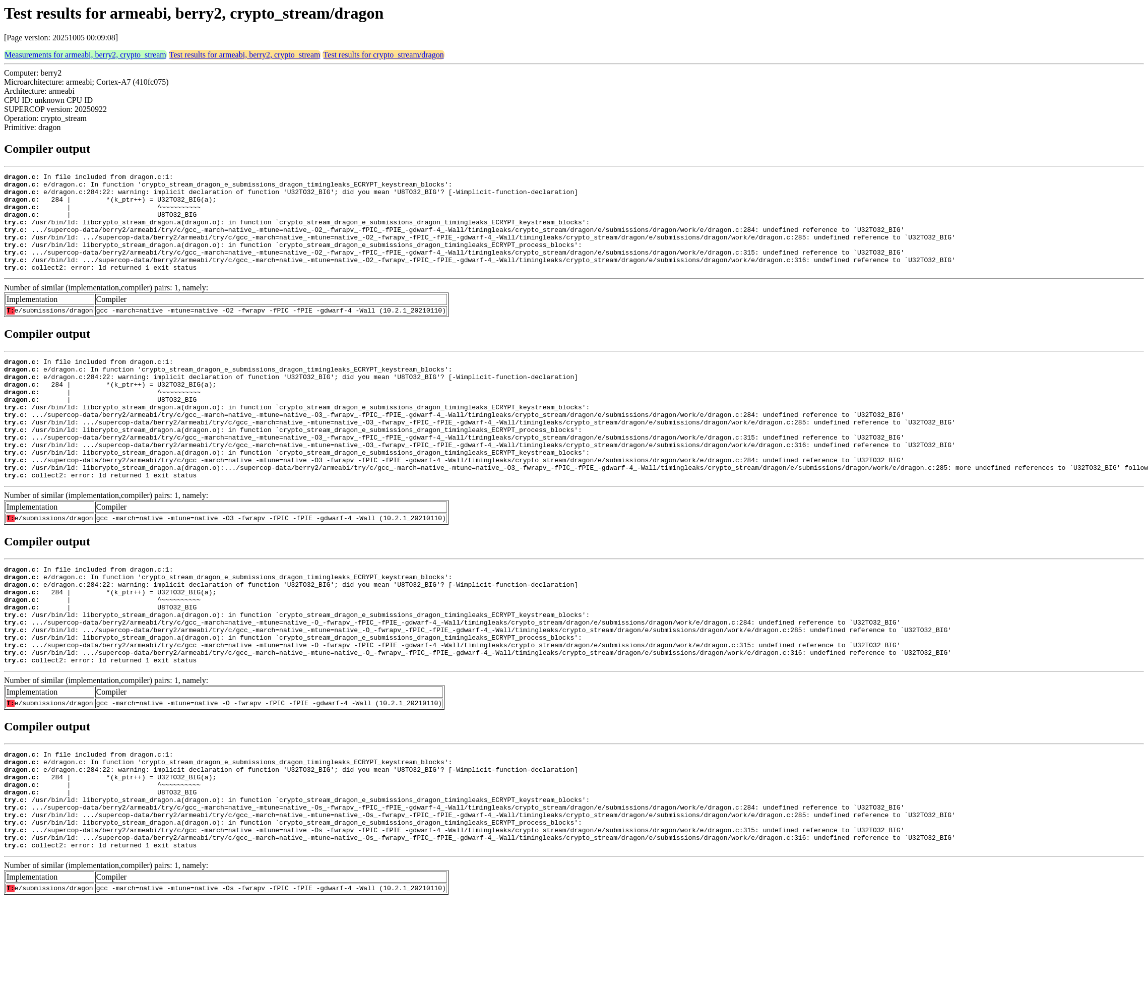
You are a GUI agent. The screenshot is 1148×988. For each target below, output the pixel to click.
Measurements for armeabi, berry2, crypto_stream (85, 54)
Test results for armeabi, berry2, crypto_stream (245, 54)
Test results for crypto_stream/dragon (383, 54)
